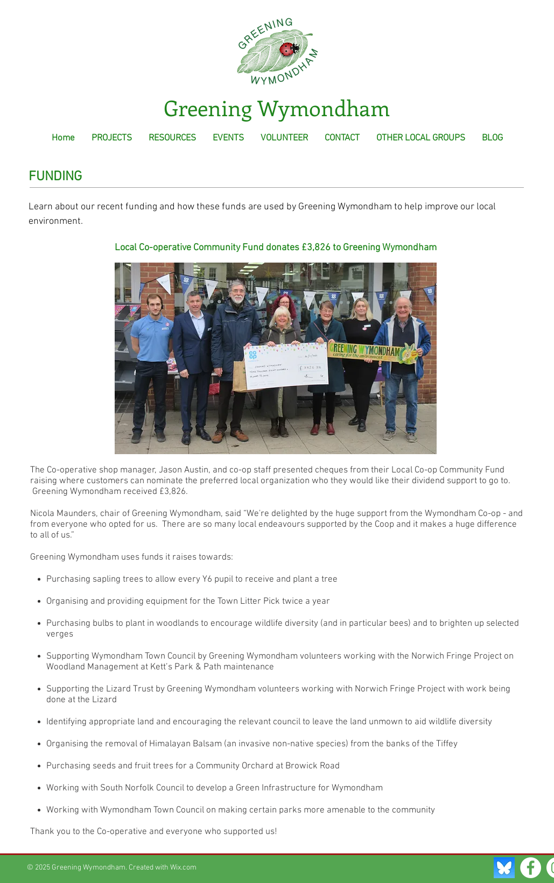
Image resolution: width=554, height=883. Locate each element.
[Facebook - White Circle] (530, 867)
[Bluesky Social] (504, 867)
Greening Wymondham (277, 107)
